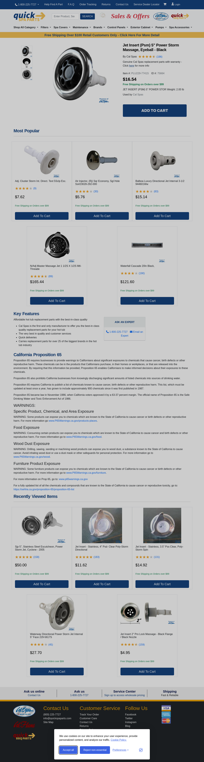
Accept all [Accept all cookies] (68, 750)
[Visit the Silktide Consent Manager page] (141, 750)
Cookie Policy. (119, 740)
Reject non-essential (94, 750)
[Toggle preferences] (121, 750)
